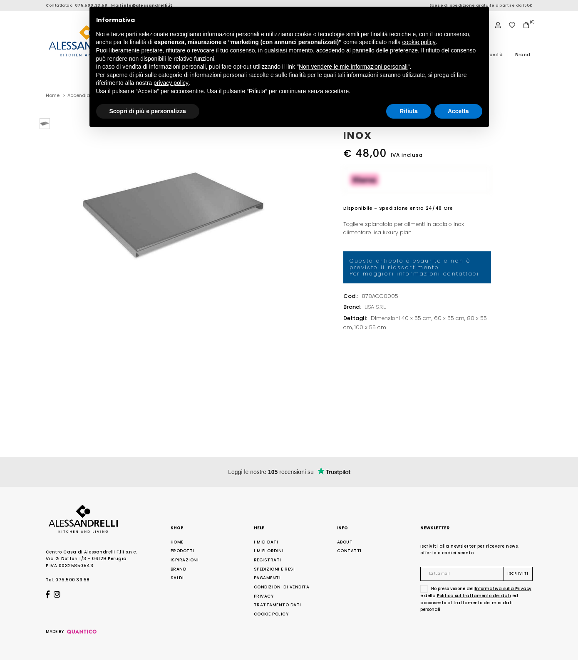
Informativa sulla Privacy (503, 589)
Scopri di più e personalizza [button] (147, 111)
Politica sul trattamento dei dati (474, 596)
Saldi (177, 578)
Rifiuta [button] (408, 111)
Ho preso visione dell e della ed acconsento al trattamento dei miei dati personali (475, 599)
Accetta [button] (458, 111)
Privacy (264, 596)
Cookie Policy (271, 614)
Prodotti (182, 551)
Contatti (349, 551)
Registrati (267, 560)
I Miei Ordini (269, 551)
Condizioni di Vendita (282, 587)
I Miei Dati (266, 542)
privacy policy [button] (171, 82)
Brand (523, 54)
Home (177, 542)
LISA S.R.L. (375, 307)
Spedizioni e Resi (274, 569)
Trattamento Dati (277, 605)
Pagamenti (267, 578)
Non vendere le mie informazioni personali (353, 66)
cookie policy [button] (419, 42)
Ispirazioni (185, 560)
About (345, 542)
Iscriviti (517, 573)
